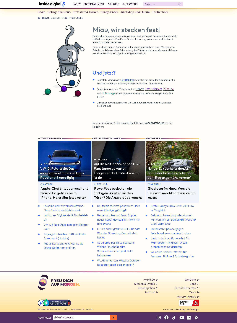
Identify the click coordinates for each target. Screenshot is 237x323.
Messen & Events (144, 283)
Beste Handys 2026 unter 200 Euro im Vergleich (172, 208)
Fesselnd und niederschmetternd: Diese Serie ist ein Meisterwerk (64, 208)
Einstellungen (193, 309)
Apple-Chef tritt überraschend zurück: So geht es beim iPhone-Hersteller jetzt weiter (65, 193)
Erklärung (180, 309)
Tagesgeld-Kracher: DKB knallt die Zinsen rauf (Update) (65, 236)
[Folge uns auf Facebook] (166, 317)
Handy (77, 4)
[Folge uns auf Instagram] (158, 317)
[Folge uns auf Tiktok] (174, 318)
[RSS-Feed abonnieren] (196, 317)
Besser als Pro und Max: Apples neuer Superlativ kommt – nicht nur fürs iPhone (118, 219)
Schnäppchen (146, 288)
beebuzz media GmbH (56, 309)
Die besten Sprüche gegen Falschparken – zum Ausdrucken (171, 231)
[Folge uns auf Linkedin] (189, 317)
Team (192, 292)
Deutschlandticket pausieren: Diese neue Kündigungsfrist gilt (118, 208)
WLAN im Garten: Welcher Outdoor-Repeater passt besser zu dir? (119, 262)
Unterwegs (130, 4)
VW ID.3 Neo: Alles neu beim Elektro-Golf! (66, 227)
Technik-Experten (185, 288)
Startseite (128, 79)
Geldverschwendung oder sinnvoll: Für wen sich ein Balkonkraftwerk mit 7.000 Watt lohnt (173, 219)
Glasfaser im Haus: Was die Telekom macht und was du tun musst (172, 193)
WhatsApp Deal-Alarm (135, 12)
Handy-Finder (109, 12)
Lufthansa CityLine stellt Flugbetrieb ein (66, 217)
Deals (41, 12)
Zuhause (113, 4)
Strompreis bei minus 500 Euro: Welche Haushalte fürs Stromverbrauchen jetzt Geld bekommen (116, 249)
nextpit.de (149, 279)
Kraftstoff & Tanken (85, 12)
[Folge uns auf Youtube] (181, 317)
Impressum (76, 309)
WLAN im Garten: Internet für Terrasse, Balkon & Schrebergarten (173, 254)
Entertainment (94, 4)
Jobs (193, 283)
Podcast (150, 292)
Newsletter (44, 317)
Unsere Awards (186, 296)
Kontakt (89, 309)
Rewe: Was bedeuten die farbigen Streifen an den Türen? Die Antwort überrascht (118, 193)
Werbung (190, 279)
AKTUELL (47, 184)
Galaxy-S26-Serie (59, 12)
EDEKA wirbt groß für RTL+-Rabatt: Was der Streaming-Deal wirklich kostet (118, 233)
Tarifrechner (160, 12)
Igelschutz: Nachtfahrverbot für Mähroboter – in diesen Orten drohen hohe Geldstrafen (170, 242)
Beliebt (47, 164)
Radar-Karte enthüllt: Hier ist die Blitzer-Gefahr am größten (63, 245)
